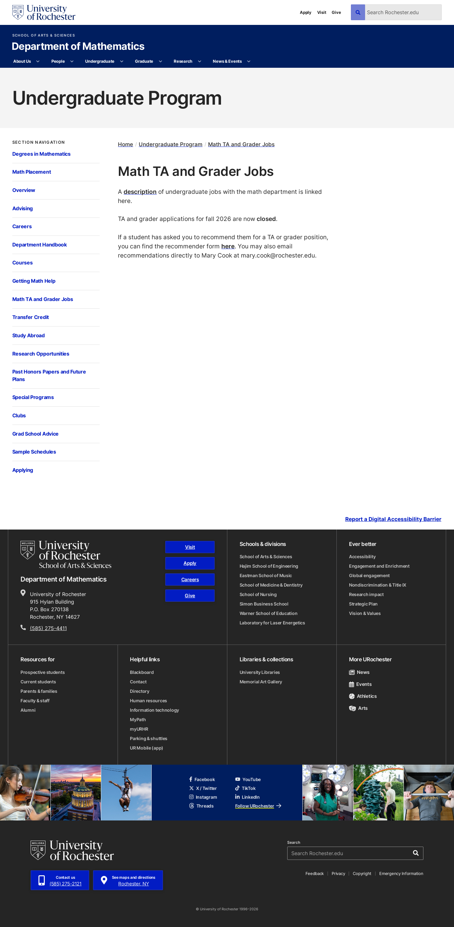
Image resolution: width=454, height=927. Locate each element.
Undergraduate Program (170, 144)
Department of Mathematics (78, 46)
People (58, 61)
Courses (22, 262)
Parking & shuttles (148, 738)
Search (293, 842)
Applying (22, 469)
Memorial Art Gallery (261, 682)
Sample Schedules (34, 451)
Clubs (19, 415)
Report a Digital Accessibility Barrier (393, 519)
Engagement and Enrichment (379, 566)
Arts (358, 708)
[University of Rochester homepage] (43, 12)
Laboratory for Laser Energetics (272, 623)
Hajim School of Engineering (269, 566)
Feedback (315, 873)
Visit (321, 12)
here (228, 246)
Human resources (148, 701)
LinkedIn (247, 797)
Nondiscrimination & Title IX (377, 585)
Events (360, 684)
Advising (22, 208)
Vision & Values (365, 613)
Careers (22, 226)
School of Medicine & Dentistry (271, 585)
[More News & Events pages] (249, 61)
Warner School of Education (269, 613)
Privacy (338, 873)
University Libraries (260, 672)
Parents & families (38, 691)
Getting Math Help (33, 280)
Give (336, 12)
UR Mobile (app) (146, 748)
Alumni (27, 710)
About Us (22, 61)
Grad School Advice (35, 433)
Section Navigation (38, 142)
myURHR (139, 729)
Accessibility (362, 556)
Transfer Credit (30, 317)
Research (183, 61)
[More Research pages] (199, 61)
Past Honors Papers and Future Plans (49, 375)
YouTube (248, 779)
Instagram (203, 797)
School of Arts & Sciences (43, 35)
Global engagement (369, 575)
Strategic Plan (363, 604)
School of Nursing (258, 594)
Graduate (144, 61)
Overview (24, 190)
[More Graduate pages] (160, 61)
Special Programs (33, 397)
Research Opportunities (40, 353)
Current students (38, 682)
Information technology (154, 710)
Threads (201, 806)
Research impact (366, 594)
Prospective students (42, 672)
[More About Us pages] (38, 61)
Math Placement (31, 171)
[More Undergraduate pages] (121, 61)
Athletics (363, 696)
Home (125, 144)
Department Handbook (39, 244)
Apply (305, 12)
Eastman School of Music (266, 575)
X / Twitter (203, 788)
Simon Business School (264, 604)
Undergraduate (99, 61)
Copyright (362, 873)
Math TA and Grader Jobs (42, 299)
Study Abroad (28, 335)
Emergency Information (401, 873)
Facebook (202, 779)
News (359, 672)
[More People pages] (72, 61)
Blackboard (142, 672)
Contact (138, 682)
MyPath (138, 719)
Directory (139, 691)
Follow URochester (258, 806)
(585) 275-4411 (48, 628)
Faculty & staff (34, 701)
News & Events (227, 61)
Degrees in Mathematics (41, 153)
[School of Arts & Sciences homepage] (65, 554)
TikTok (245, 788)
